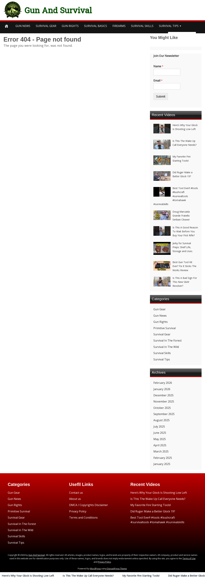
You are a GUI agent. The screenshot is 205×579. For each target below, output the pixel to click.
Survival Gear (161, 334)
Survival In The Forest (167, 340)
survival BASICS (95, 26)
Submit (160, 96)
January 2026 (161, 389)
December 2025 (163, 395)
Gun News (22, 26)
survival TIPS (169, 26)
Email (158, 80)
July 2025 (159, 426)
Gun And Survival (67, 9)
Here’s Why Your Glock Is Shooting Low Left (28, 575)
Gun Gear (159, 309)
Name (158, 66)
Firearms (119, 26)
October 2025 (162, 408)
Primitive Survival (164, 328)
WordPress (95, 568)
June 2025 (159, 433)
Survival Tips (161, 359)
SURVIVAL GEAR (46, 26)
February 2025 (162, 458)
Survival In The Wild (166, 347)
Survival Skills (162, 353)
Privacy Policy (77, 511)
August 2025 (161, 420)
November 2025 (163, 401)
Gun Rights (70, 26)
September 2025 (164, 414)
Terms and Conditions (83, 517)
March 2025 (161, 451)
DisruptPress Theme (117, 568)
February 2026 (162, 383)
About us (75, 499)
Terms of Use (189, 558)
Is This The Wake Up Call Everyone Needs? (88, 575)
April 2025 (159, 445)
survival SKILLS (142, 26)
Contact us (76, 493)
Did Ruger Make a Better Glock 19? (152, 511)
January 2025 (161, 464)
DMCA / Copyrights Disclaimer (88, 505)
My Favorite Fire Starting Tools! (140, 575)
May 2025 (159, 439)
